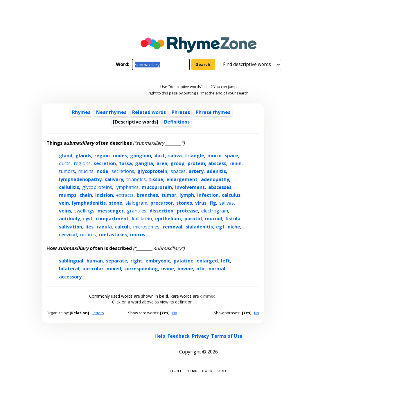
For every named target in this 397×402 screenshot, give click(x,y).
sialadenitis (199, 227)
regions (82, 163)
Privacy (200, 336)
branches (147, 195)
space (231, 155)
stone (115, 203)
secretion (105, 163)
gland (65, 155)
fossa (125, 163)
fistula (232, 218)
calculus (231, 195)
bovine (185, 268)
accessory (70, 277)
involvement (190, 187)
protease (187, 211)
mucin (214, 155)
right (136, 261)
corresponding (141, 268)
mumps (67, 195)
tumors (67, 171)
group (177, 163)
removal (172, 227)
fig (213, 203)
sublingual (71, 261)
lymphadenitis (89, 203)
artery (196, 171)
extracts (125, 195)
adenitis (216, 171)
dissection (161, 211)
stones (184, 203)
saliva (175, 155)
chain (86, 195)
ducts (65, 163)
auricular (92, 268)
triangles (136, 179)
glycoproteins (97, 187)
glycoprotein (152, 171)
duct (160, 155)
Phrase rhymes (213, 112)
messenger (111, 211)
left (225, 261)
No (174, 312)
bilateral (69, 268)
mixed (114, 268)
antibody (69, 218)
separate (116, 261)
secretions (123, 171)
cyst (88, 218)
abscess (217, 163)
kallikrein (142, 218)
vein (64, 203)
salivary (114, 179)
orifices (88, 234)
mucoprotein (157, 187)
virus (200, 203)
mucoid (213, 218)
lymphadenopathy (80, 179)
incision (104, 195)
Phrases (181, 112)
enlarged (207, 261)
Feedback (179, 336)
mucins (86, 171)
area (162, 163)
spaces (178, 171)
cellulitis (69, 187)
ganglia (144, 163)
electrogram (214, 211)
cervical (68, 234)
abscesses (219, 187)
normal (217, 268)
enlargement (181, 179)
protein (196, 163)
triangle (194, 155)
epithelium (168, 218)
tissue (156, 179)
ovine (167, 268)
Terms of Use (226, 336)
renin (235, 163)
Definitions (177, 122)
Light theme (183, 370)
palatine (183, 261)
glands (83, 155)
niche (234, 227)
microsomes (146, 227)
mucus (137, 234)
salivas (226, 203)
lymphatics (127, 187)
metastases (113, 234)
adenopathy (215, 179)
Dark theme (214, 370)
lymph (186, 195)
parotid (193, 218)
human (95, 261)
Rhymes (81, 112)
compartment (112, 218)
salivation (70, 227)
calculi (122, 227)
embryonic (157, 261)
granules (136, 211)
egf (220, 227)
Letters (98, 312)
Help (160, 336)
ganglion (140, 155)
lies (89, 227)
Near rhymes (111, 112)
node (102, 171)
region (102, 155)
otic (200, 268)
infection (208, 195)
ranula (104, 227)
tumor (168, 195)
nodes (120, 155)
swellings (84, 211)
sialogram (136, 203)
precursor (161, 203)
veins (65, 211)
